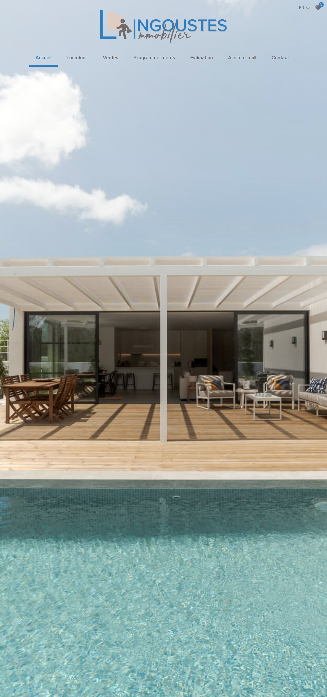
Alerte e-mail (242, 57)
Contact (280, 57)
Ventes (110, 57)
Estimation (201, 57)
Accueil (43, 57)
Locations (77, 57)
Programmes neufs (154, 57)
